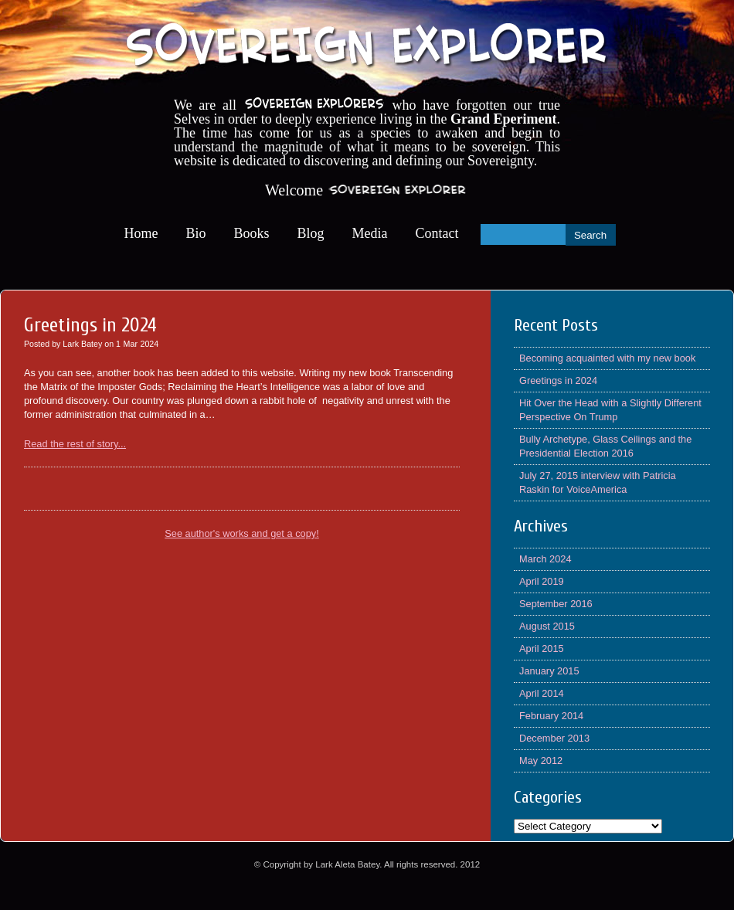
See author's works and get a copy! (242, 533)
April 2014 (541, 693)
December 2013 (554, 738)
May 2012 (540, 760)
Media (370, 233)
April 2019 (541, 581)
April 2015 (541, 648)
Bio (196, 233)
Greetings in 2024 (558, 380)
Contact (437, 233)
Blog (311, 233)
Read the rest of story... (75, 444)
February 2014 (551, 716)
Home (141, 233)
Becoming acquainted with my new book (607, 358)
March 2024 (545, 559)
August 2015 (547, 626)
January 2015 (549, 671)
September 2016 (556, 603)
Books (252, 233)
